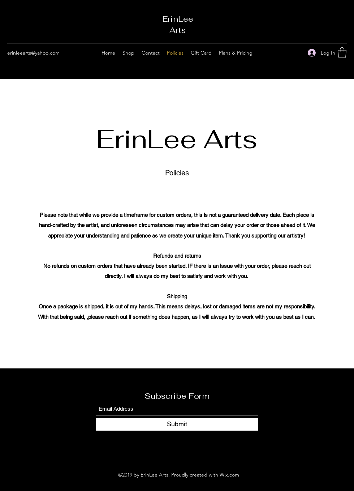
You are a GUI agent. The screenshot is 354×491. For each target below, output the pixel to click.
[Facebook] (285, 52)
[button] (342, 52)
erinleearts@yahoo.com (33, 53)
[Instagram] (296, 52)
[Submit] (177, 424)
